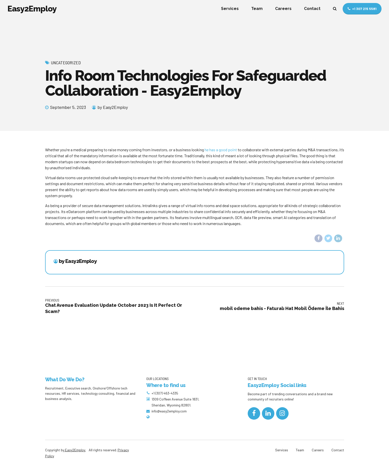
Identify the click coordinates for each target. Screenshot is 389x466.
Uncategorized (66, 62)
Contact (312, 8)
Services (230, 8)
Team (257, 8)
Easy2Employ (32, 8)
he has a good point (221, 149)
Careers (283, 8)
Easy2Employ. (75, 450)
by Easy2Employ (112, 107)
